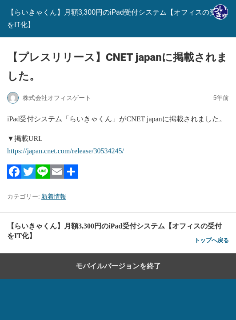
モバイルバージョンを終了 (118, 266)
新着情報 (53, 196)
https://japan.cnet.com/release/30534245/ (65, 151)
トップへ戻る (211, 240)
